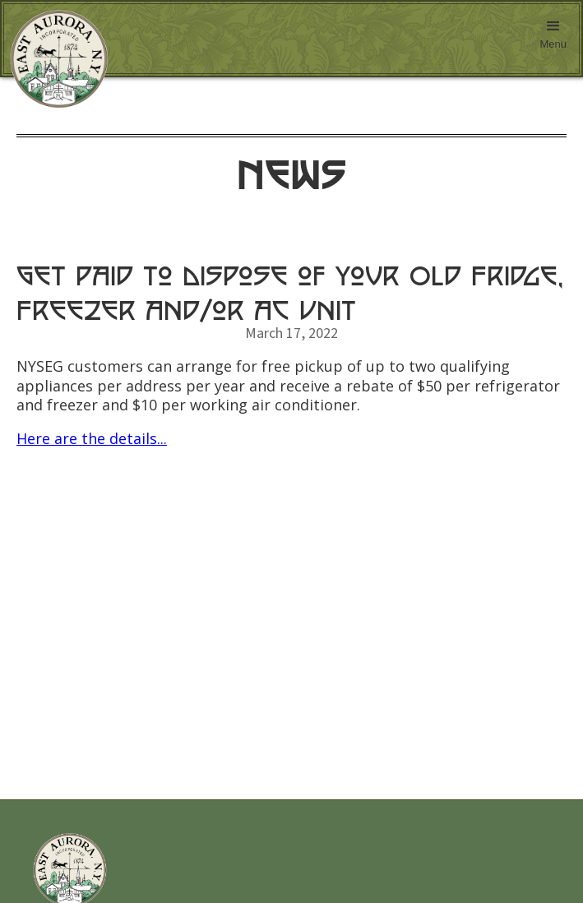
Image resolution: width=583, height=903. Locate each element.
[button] (553, 39)
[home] (55, 59)
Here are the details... (91, 438)
